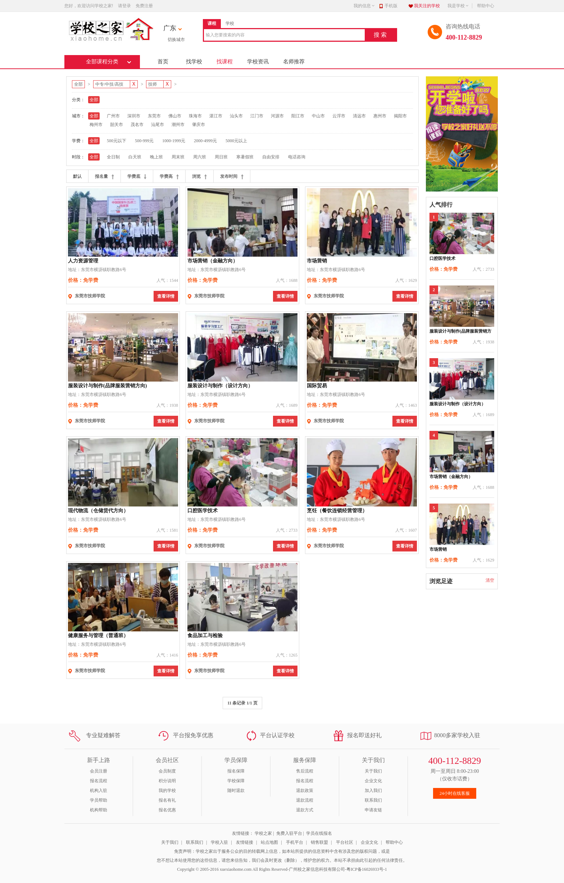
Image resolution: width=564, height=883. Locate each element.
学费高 (169, 176)
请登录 (124, 5)
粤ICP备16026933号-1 (366, 869)
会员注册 (98, 771)
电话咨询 (296, 156)
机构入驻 (98, 790)
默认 (77, 176)
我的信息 (364, 5)
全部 (78, 84)
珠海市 (195, 115)
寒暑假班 (245, 156)
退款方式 (304, 809)
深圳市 (133, 115)
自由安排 (270, 156)
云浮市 (338, 115)
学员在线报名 (319, 833)
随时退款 (236, 790)
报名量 (104, 176)
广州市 (113, 115)
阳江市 (297, 115)
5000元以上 (236, 140)
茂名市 (137, 124)
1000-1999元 (173, 140)
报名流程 (98, 780)
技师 (155, 84)
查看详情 (165, 296)
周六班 (199, 156)
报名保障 (236, 771)
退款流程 (304, 800)
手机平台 (294, 842)
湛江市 (215, 115)
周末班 (178, 156)
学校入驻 (219, 842)
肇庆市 (198, 124)
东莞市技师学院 (90, 295)
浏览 (199, 176)
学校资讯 (258, 61)
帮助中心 (485, 5)
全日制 (113, 156)
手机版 (391, 5)
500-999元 (144, 140)
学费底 (136, 176)
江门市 (256, 115)
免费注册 (144, 5)
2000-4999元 (205, 140)
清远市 (359, 115)
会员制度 (167, 771)
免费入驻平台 (289, 833)
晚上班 (156, 156)
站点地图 (269, 842)
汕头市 (236, 115)
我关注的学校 (427, 5)
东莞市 (154, 115)
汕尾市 (157, 124)
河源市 (277, 115)
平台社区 (344, 842)
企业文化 (373, 780)
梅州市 (96, 124)
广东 (169, 28)
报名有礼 (167, 800)
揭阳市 (400, 115)
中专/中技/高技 (111, 84)
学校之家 (263, 833)
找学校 (194, 61)
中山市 (318, 115)
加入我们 (373, 790)
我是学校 (458, 5)
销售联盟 (319, 842)
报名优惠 (167, 809)
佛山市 (174, 115)
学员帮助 (98, 800)
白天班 (134, 156)
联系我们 (373, 800)
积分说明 (167, 780)
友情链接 (244, 842)
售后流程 (304, 771)
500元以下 (116, 140)
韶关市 (116, 124)
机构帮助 (98, 809)
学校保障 (236, 780)
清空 (490, 580)
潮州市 (178, 124)
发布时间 (232, 176)
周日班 (221, 156)
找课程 (225, 61)
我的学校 (167, 790)
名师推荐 (294, 61)
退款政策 (304, 790)
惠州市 (379, 115)
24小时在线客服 (455, 793)
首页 (163, 61)
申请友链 (373, 809)
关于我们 (373, 771)
